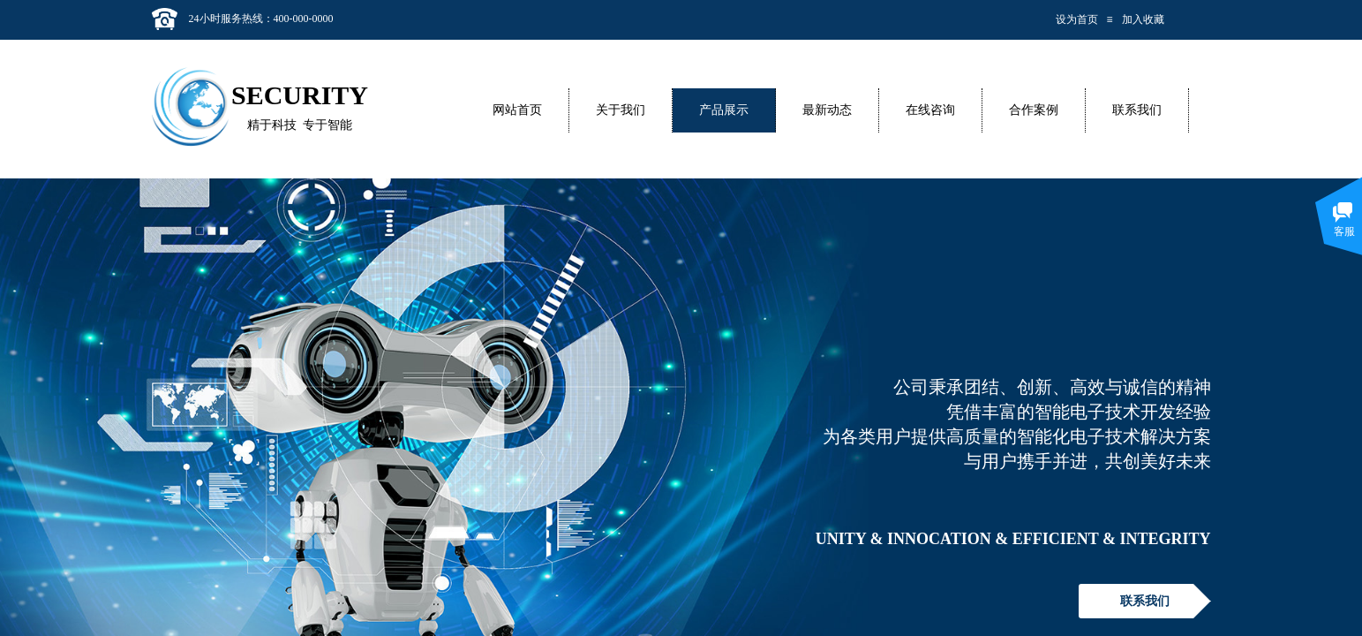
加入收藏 (1143, 19)
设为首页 (1077, 19)
